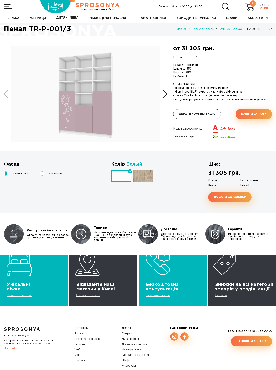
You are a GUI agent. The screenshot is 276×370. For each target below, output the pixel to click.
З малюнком (54, 173)
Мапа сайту (11, 348)
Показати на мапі (88, 294)
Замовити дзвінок (158, 294)
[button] (165, 94)
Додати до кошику (230, 197)
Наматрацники (131, 350)
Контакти (80, 360)
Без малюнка (19, 173)
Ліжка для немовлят (135, 344)
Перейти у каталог (19, 294)
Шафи (126, 360)
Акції (77, 350)
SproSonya (22, 329)
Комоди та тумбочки (136, 355)
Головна (81, 328)
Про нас (79, 333)
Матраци (128, 333)
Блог (77, 355)
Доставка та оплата (87, 339)
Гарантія (79, 344)
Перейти (221, 294)
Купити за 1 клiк (253, 114)
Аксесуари (129, 366)
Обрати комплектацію (197, 114)
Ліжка (127, 328)
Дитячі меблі (130, 339)
